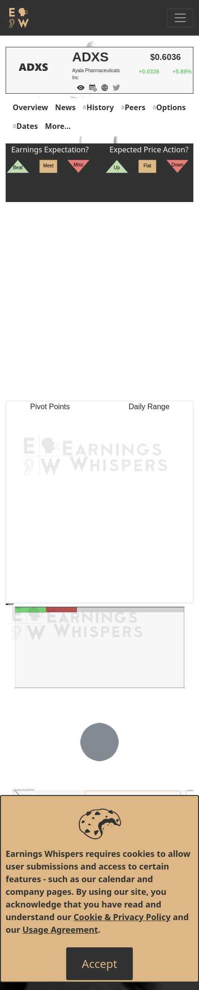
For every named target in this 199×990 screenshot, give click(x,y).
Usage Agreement (60, 929)
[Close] (99, 963)
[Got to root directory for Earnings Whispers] (17, 18)
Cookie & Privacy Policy (122, 916)
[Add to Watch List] (78, 86)
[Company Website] (102, 86)
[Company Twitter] (114, 86)
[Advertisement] (99, 301)
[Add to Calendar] (90, 86)
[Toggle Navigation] (180, 17)
